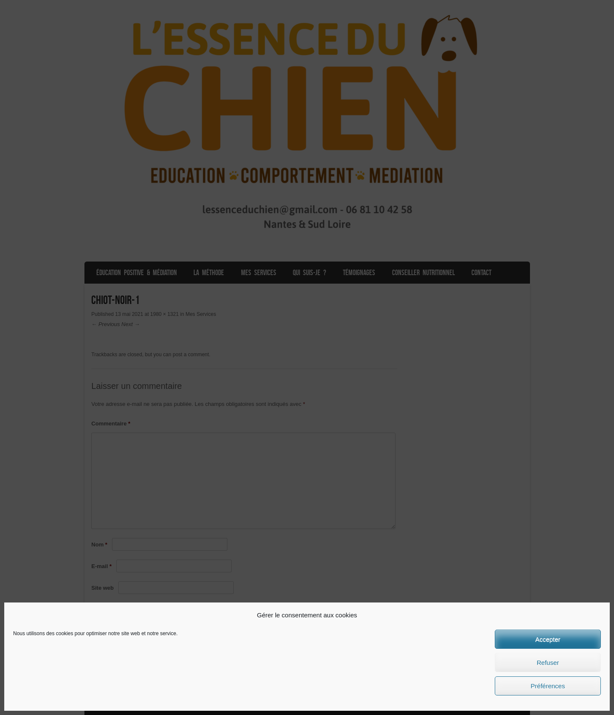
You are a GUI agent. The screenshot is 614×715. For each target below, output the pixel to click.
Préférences (548, 686)
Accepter (547, 639)
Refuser (548, 662)
